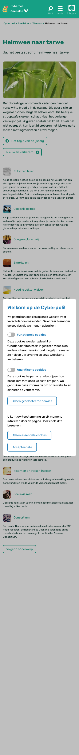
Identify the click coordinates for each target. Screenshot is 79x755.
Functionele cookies (31, 335)
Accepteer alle (22, 447)
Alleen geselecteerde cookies (32, 401)
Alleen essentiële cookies (29, 435)
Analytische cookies (31, 369)
